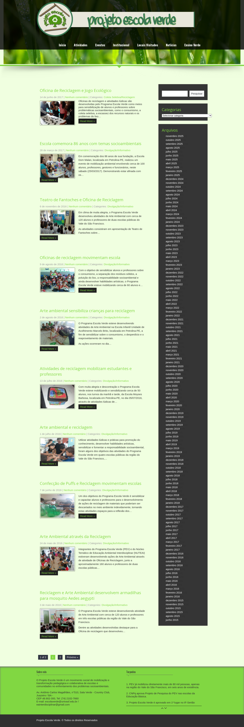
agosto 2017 (173, 522)
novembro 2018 (174, 463)
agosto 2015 (173, 616)
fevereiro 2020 (174, 405)
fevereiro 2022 (174, 311)
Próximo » (72, 657)
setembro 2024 (174, 190)
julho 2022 (171, 292)
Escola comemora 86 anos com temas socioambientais (90, 143)
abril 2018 (171, 491)
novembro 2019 (174, 417)
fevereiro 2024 (174, 217)
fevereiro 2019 (174, 452)
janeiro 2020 (173, 409)
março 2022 (172, 307)
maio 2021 (172, 346)
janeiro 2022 (173, 315)
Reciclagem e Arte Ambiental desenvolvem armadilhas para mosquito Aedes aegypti (90, 595)
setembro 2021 (174, 331)
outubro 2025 (173, 139)
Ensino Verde (192, 45)
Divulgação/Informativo (117, 150)
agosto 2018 (173, 475)
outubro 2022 (173, 280)
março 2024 (172, 214)
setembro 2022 (174, 284)
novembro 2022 (174, 276)
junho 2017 (172, 530)
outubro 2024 (173, 186)
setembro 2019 (174, 424)
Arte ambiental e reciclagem (66, 427)
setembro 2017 (174, 518)
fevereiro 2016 (174, 592)
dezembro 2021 (174, 319)
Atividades (80, 45)
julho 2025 (171, 151)
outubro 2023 (173, 233)
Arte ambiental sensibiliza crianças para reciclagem (87, 310)
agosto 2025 (173, 147)
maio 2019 (172, 440)
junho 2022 (172, 296)
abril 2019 (171, 444)
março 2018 (172, 495)
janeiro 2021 (173, 362)
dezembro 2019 (174, 413)
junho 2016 (172, 576)
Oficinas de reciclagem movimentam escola (80, 257)
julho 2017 (171, 526)
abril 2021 (171, 350)
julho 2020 (171, 385)
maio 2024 (172, 206)
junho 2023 (172, 249)
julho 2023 (171, 245)
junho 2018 (172, 483)
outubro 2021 (173, 327)
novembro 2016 (174, 557)
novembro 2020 (174, 370)
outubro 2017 (173, 514)
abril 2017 (171, 537)
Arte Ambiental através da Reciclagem (75, 536)
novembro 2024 (174, 182)
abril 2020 (171, 397)
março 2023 (172, 260)
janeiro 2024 (173, 221)
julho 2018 (171, 479)
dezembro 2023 (174, 225)
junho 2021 (172, 342)
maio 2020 (172, 393)
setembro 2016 (174, 565)
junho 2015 (172, 619)
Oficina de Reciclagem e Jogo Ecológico (75, 90)
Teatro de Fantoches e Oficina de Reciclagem (81, 199)
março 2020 (172, 401)
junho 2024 (172, 202)
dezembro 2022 (174, 272)
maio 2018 (172, 487)
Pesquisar (167, 89)
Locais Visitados (147, 45)
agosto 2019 (173, 428)
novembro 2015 (174, 604)
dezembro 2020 (174, 366)
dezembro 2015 (174, 600)
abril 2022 (171, 303)
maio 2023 (172, 253)
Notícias (171, 45)
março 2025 (172, 167)
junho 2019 (172, 436)
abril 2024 (171, 210)
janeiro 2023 (173, 268)
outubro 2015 (173, 608)
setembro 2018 (174, 471)
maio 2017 (172, 534)
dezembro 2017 (174, 506)
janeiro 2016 (173, 596)
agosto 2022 (173, 288)
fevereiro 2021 (174, 358)
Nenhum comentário (76, 97)
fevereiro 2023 (174, 264)
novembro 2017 (174, 510)
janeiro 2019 (173, 456)
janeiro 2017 (173, 549)
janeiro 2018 (173, 502)
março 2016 (172, 588)
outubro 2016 (173, 561)
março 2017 (172, 541)
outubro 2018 (173, 467)
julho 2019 (171, 432)
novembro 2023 (174, 229)
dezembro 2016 (174, 553)
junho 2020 (172, 389)
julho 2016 (171, 573)
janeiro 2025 (173, 175)
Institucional (121, 45)
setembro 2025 (174, 143)
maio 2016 (172, 580)
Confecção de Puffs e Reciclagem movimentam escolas (90, 483)
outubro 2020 (173, 374)
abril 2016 (171, 584)
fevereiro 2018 (174, 498)
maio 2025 (172, 159)
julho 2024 (171, 198)
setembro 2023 (174, 237)
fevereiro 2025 (174, 171)
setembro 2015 (174, 612)
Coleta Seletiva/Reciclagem (119, 97)
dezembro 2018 (174, 459)
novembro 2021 (174, 323)
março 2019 (172, 448)
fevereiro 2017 (174, 545)
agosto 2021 (173, 335)
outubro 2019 (173, 420)
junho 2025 (172, 155)
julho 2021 (171, 338)
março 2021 (172, 354)
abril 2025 (171, 163)
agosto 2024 (173, 194)
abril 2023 (171, 257)
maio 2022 (172, 299)
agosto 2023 (173, 241)
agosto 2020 (173, 381)
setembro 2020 (174, 377)
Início (62, 45)
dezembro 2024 (174, 178)
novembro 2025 (174, 136)
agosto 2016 (173, 569)
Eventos (100, 45)
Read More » (87, 121)
